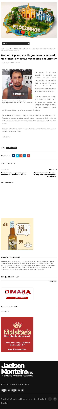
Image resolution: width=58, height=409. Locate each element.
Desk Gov (41, 399)
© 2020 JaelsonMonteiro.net (10, 399)
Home (3, 48)
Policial (16, 48)
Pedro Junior (6, 137)
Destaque (9, 48)
